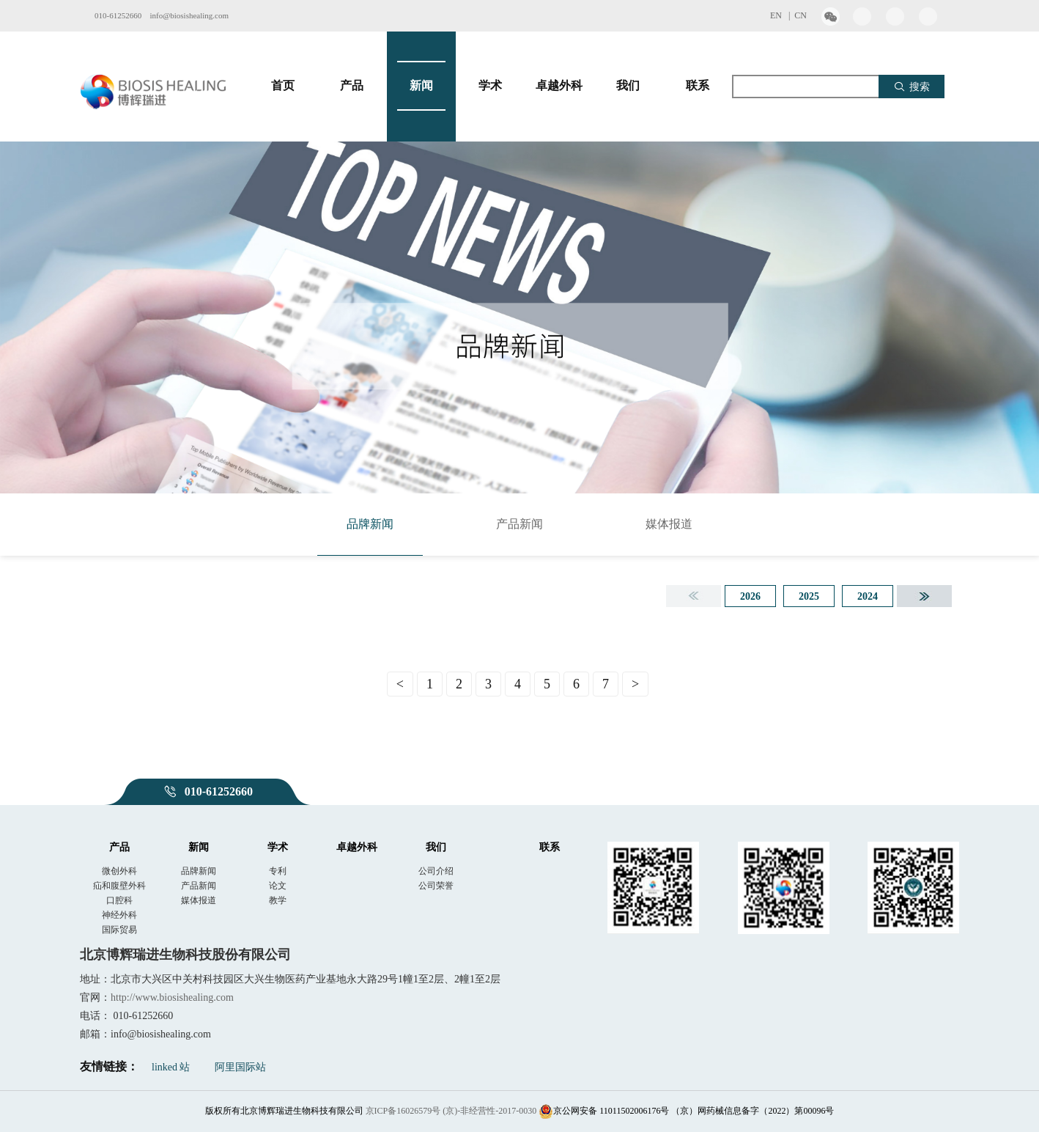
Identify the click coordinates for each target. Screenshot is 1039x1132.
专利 (277, 871)
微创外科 (119, 871)
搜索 (912, 86)
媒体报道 (669, 524)
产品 (352, 86)
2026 (750, 596)
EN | (782, 15)
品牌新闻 (370, 524)
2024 (867, 596)
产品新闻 (519, 524)
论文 (277, 886)
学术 (490, 86)
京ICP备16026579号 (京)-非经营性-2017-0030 (451, 1111)
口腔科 (119, 900)
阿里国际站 (240, 1067)
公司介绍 (436, 871)
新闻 (421, 86)
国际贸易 (119, 930)
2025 (809, 596)
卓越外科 (559, 86)
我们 (628, 86)
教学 (277, 900)
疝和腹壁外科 (119, 886)
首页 (283, 86)
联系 (697, 86)
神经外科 (119, 915)
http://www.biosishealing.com (172, 997)
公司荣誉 (436, 886)
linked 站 (171, 1067)
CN (800, 15)
